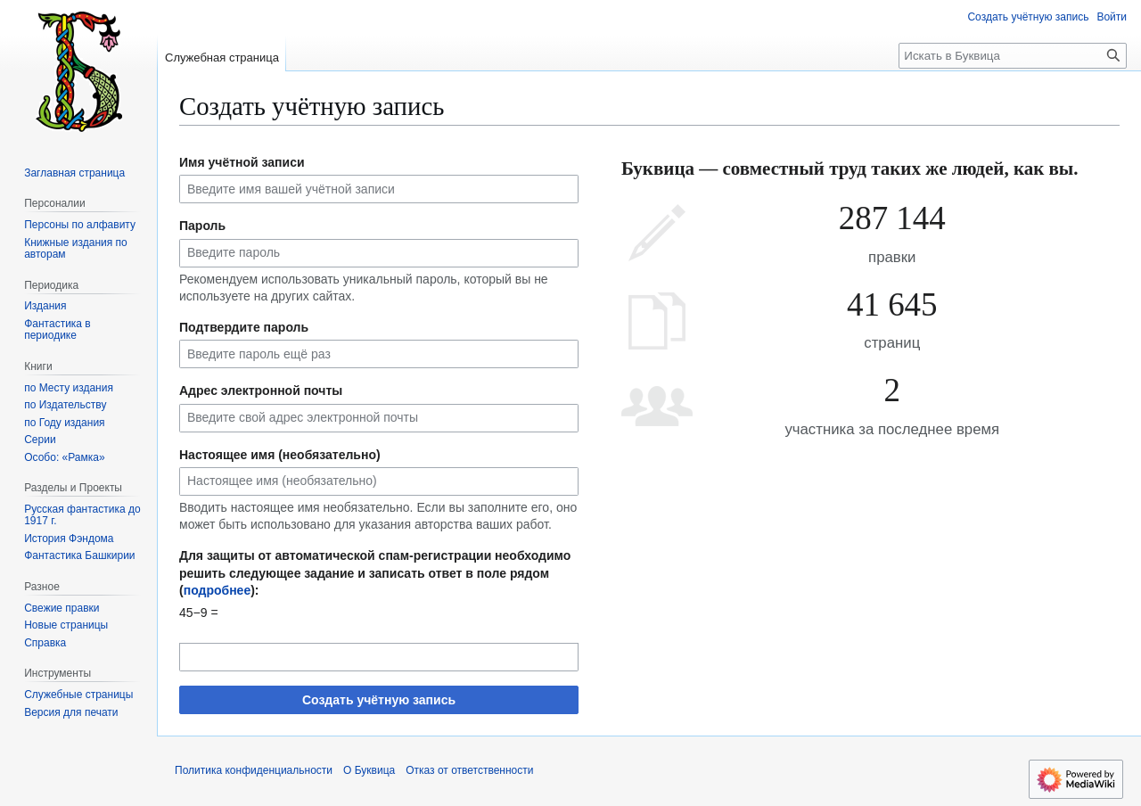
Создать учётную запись (379, 700)
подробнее (217, 590)
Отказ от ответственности (469, 770)
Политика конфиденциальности (253, 770)
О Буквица (369, 770)
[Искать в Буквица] (1013, 56)
